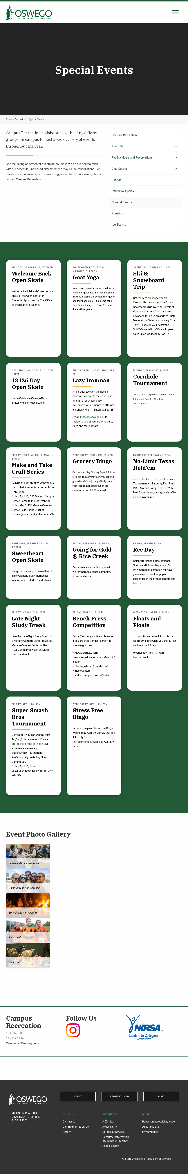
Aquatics (117, 213)
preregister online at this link (28, 743)
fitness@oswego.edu (92, 417)
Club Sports (119, 168)
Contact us (69, 1121)
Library (67, 1131)
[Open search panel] (175, 12)
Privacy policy (150, 1131)
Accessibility (109, 1126)
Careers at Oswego (113, 1131)
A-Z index (108, 1121)
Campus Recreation (16, 119)
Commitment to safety (76, 1126)
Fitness (117, 180)
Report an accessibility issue (158, 1121)
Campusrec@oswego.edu (22, 1043)
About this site (150, 1126)
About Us (118, 146)
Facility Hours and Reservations (132, 157)
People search (110, 1145)
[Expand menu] (176, 146)
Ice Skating (119, 224)
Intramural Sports (123, 191)
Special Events (122, 202)
